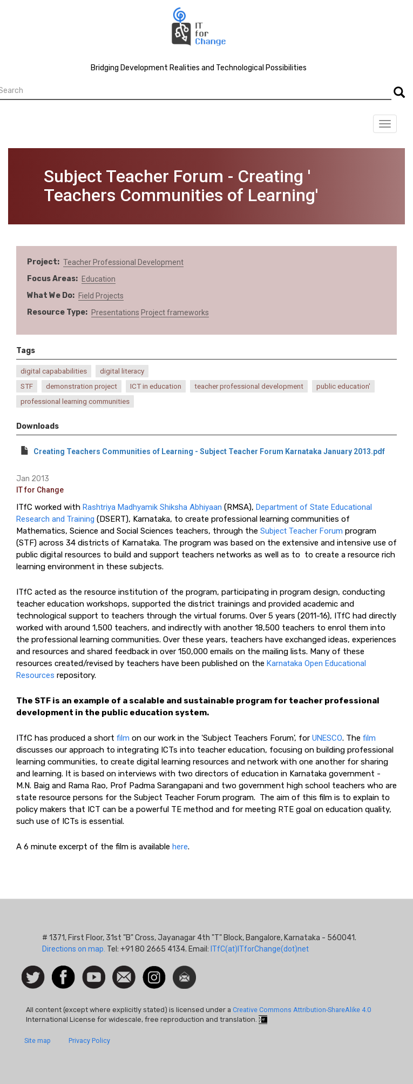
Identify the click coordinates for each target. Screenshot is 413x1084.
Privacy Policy (89, 1040)
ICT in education (155, 386)
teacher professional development (248, 386)
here (180, 847)
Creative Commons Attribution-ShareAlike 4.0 (302, 1010)
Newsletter (184, 971)
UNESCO (327, 738)
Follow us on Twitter (33, 978)
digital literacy (122, 371)
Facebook (63, 971)
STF (27, 386)
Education (99, 279)
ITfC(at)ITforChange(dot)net (260, 949)
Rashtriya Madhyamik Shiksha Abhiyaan (152, 507)
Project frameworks (175, 312)
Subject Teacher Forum (301, 531)
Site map (37, 1040)
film (123, 738)
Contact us (124, 976)
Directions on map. (73, 949)
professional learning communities (75, 401)
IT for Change (40, 490)
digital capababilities (54, 371)
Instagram (154, 971)
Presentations (115, 312)
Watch (93, 971)
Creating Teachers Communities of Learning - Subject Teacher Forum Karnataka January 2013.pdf (209, 451)
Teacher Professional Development (123, 262)
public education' (343, 386)
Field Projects (101, 295)
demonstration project (81, 386)
